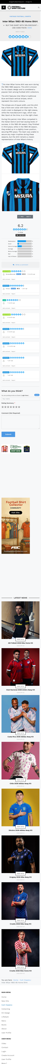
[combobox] (38, 7)
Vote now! (20, 235)
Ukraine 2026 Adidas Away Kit (20, 830)
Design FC (29, 2)
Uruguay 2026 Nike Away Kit (20, 877)
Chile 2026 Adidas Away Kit (20, 783)
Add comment (6, 279)
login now (25, 395)
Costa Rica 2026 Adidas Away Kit (21, 737)
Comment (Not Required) (11, 413)
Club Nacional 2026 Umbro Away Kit (20, 690)
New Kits (20, 639)
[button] (4, 7)
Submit (8, 434)
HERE (29, 28)
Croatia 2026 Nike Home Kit (21, 971)
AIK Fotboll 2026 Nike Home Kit (20, 643)
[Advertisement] (17, 475)
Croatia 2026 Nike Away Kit (20, 924)
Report (13, 279)
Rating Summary (8, 403)
